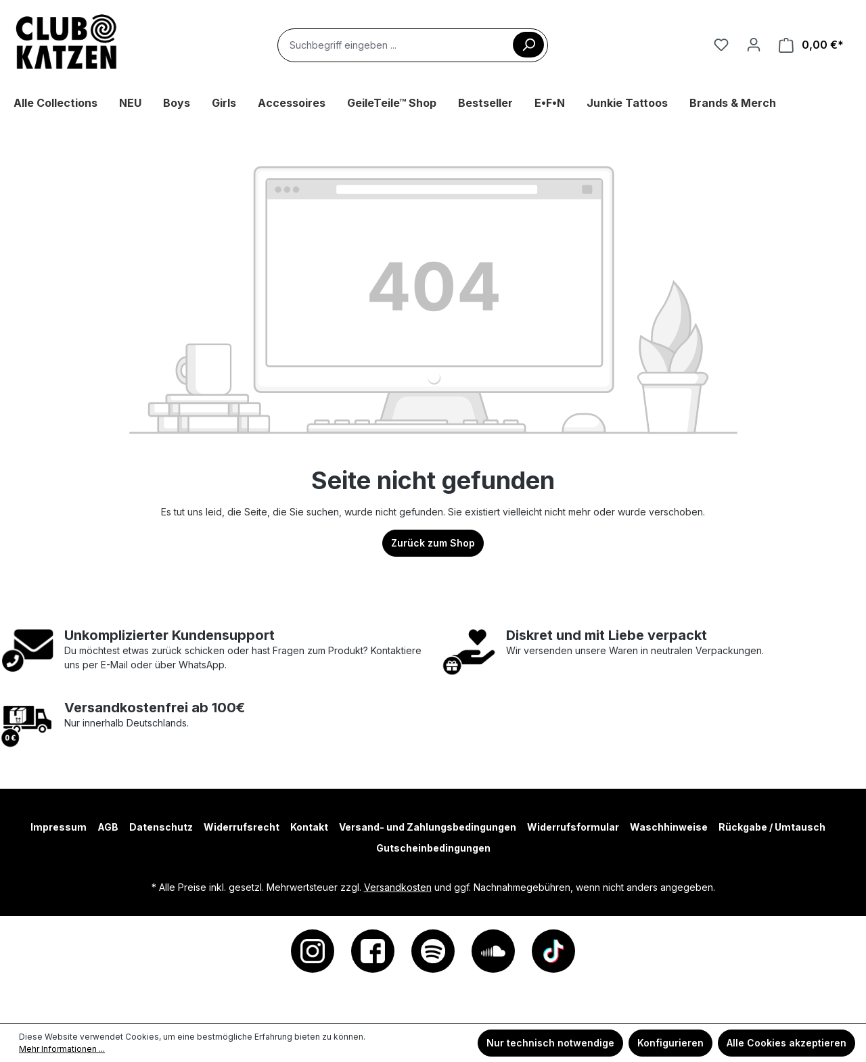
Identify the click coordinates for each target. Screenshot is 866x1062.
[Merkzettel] (721, 44)
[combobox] (412, 45)
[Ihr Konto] (753, 44)
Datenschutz (161, 827)
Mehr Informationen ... (62, 1049)
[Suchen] (528, 44)
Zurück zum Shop (433, 543)
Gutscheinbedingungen (433, 848)
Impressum (58, 827)
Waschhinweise (669, 827)
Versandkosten (398, 887)
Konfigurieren (670, 1042)
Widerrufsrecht (241, 827)
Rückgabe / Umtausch (772, 827)
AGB (107, 827)
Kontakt (309, 827)
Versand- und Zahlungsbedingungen (427, 827)
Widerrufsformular (573, 827)
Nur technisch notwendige (550, 1042)
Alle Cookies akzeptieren (786, 1042)
